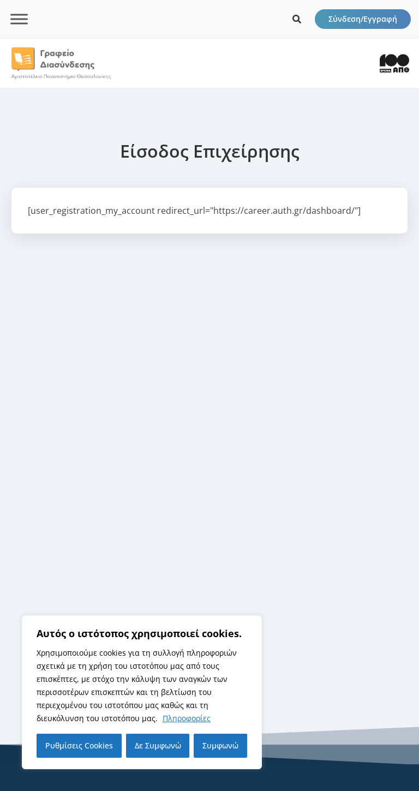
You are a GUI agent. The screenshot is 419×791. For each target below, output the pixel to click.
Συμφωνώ (220, 745)
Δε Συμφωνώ (158, 745)
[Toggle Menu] (19, 19)
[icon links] (296, 19)
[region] (142, 692)
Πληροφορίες (187, 718)
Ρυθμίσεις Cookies (79, 745)
